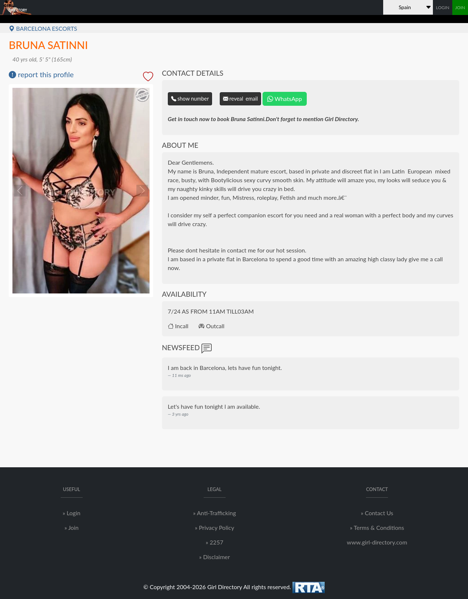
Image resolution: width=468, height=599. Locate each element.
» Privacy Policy (214, 527)
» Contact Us (377, 512)
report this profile (41, 74)
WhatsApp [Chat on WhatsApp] (284, 98)
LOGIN (442, 7)
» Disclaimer (214, 556)
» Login (71, 512)
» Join (71, 527)
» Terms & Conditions (377, 527)
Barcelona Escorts (43, 28)
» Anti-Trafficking (214, 512)
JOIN (460, 7)
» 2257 (214, 542)
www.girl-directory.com (377, 542)
